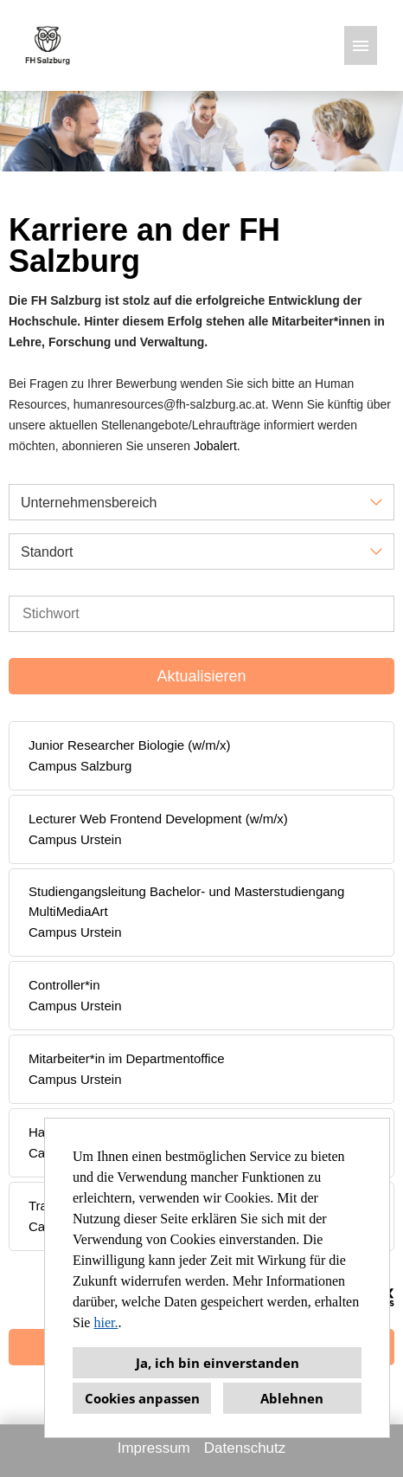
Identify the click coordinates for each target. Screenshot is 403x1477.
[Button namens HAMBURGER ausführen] (360, 45)
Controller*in (64, 984)
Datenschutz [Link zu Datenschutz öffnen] (245, 1448)
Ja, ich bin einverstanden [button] (217, 1362)
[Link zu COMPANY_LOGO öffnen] (47, 45)
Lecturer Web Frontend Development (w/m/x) (158, 818)
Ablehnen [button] (291, 1398)
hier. (105, 1322)
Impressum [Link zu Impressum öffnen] (154, 1448)
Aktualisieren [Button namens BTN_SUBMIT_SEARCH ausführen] (201, 676)
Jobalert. (217, 446)
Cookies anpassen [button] (142, 1398)
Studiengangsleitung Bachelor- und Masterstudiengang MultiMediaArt (186, 901)
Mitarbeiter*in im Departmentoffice (126, 1058)
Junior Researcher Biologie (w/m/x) (129, 745)
